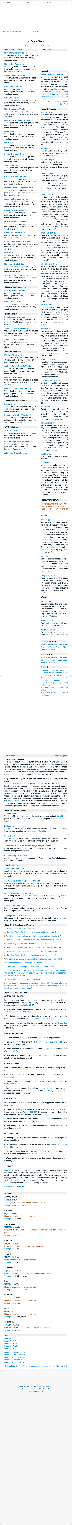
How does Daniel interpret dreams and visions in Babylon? (31, 967)
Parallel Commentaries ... (15, 1186)
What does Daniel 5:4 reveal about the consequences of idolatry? (32, 951)
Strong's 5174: (10, 1290)
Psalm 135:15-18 (48, 359)
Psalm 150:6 (41, 1042)
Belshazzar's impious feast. (53, 670)
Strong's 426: (10, 1249)
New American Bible (13, 377)
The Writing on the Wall (16, 856)
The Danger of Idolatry (14, 869)
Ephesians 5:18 (23, 1012)
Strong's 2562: (10, 1219)
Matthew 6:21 (46, 1055)
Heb (48, 45)
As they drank (48, 92)
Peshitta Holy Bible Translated (17, 415)
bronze (48, 97)
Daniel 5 (59, 816)
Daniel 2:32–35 (30, 1112)
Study (36, 45)
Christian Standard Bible (15, 177)
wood (62, 97)
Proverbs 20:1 (10, 772)
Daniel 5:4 (8, 1170)
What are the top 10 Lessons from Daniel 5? (25, 963)
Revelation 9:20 (47, 305)
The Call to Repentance (14, 906)
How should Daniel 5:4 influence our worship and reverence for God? (34, 947)
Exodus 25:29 (46, 1091)
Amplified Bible (11, 165)
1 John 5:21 (46, 454)
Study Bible (10, 756)
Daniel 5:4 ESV (10, 1343)
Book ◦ (57, 756)
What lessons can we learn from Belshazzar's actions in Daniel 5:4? (33, 936)
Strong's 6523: (10, 1303)
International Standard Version (17, 241)
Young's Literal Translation (16, 328)
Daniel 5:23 (45, 520)
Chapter (63, 756)
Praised (59, 647)
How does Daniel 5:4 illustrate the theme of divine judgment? (31, 955)
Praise (52, 647)
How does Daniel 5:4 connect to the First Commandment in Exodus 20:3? (36, 940)
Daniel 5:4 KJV (10, 1348)
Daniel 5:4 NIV (10, 1339)
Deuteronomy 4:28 (49, 160)
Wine (48, 650)
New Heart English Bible (14, 264)
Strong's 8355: (10, 1205)
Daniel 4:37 (45, 556)
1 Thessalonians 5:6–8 (43, 1019)
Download (64, 104)
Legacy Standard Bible (14, 154)
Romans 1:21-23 (48, 423)
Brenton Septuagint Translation (18, 442)
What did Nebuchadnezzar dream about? (24, 979)
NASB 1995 (9, 132)
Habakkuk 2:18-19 (48, 233)
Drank (54, 645)
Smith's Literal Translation (15, 340)
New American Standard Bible (17, 120)
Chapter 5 (14, 31)
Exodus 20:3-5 (47, 112)
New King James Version (15, 109)
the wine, (59, 92)
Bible (3, 31)
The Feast (10, 836)
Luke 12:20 (16, 1128)
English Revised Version (15, 210)
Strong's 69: (9, 1330)
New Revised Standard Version (17, 389)
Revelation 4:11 (55, 1042)
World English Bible (13, 302)
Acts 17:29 (45, 407)
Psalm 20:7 (40, 1121)
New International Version (15, 53)
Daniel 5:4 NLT (10, 1341)
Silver (65, 647)
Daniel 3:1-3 (46, 601)
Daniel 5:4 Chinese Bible (14, 1357)
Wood (52, 650)
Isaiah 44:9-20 (47, 463)
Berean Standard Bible (14, 87)
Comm (42, 45)
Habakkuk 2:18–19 (59, 1144)
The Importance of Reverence (17, 916)
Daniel (8, 31)
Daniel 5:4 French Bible (13, 1360)
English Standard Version (15, 75)
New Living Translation (14, 64)
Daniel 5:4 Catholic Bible (14, 1362)
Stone (43, 650)
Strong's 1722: (10, 1262)
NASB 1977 (9, 143)
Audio (24, 45)
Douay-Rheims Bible (13, 355)
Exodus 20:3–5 (11, 1051)
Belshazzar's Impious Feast (52, 74)
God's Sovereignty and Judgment (19, 893)
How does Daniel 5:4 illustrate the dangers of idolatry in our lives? (33, 932)
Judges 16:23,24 (48, 575)
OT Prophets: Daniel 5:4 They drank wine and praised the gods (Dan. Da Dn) (35, 1366)
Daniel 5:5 (62, 1023)
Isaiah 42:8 (45, 148)
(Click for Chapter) (16, 49)
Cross (30, 45)
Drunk (60, 645)
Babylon (10, 826)
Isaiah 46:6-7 (46, 328)
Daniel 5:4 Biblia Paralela (14, 1355)
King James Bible (12, 98)
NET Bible (8, 253)
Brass (43, 645)
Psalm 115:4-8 (47, 173)
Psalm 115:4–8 (10, 1147)
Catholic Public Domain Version (18, 366)
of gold (60, 94)
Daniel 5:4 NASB (11, 1346)
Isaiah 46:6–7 (14, 1084)
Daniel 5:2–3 (28, 1005)
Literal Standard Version (14, 317)
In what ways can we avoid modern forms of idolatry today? (30, 944)
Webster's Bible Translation (16, 275)
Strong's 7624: (10, 1235)
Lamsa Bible (9, 404)
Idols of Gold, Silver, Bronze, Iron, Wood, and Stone (28, 846)
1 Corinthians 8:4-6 (49, 264)
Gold (42, 647)
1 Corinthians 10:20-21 (50, 381)
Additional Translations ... (15, 453)
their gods (52, 94)
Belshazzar (11, 814)
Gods (65, 645)
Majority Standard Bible (14, 291)
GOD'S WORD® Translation (16, 222)
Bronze (49, 645)
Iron (47, 647)
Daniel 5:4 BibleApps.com (14, 1352)
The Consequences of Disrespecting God (22, 881)
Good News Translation (14, 233)
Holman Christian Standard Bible (18, 188)
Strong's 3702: (10, 1276)
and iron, (55, 97)
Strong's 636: (10, 1317)
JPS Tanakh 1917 (11, 430)
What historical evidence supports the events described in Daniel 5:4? (34, 959)
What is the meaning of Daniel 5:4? (20, 928)
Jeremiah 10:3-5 (47, 194)
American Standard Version (16, 199)
